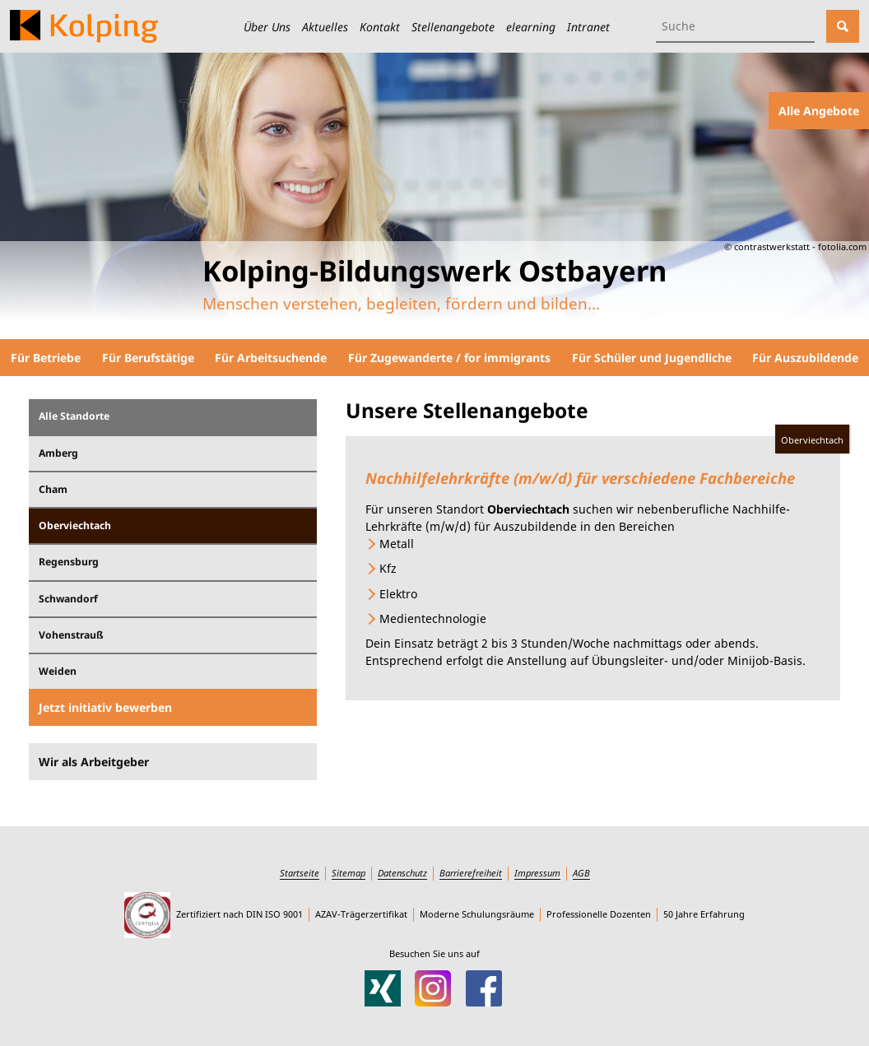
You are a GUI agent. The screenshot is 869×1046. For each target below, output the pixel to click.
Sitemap (348, 873)
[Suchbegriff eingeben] (735, 26)
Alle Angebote (818, 111)
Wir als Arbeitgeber (94, 761)
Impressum (537, 873)
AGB (581, 873)
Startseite (299, 873)
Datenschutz (402, 873)
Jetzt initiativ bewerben (105, 707)
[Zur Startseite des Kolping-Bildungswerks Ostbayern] (84, 26)
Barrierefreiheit (470, 873)
